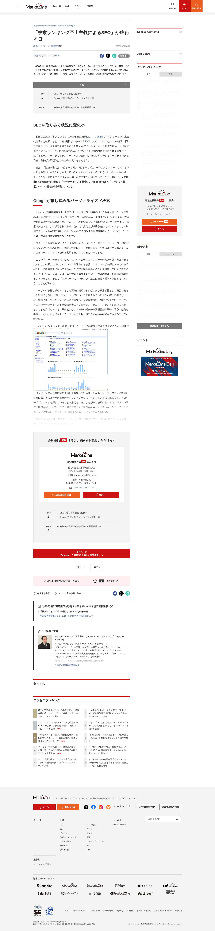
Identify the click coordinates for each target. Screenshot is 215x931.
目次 (103, 84)
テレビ (89, 846)
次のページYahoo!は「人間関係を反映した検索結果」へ (81, 553)
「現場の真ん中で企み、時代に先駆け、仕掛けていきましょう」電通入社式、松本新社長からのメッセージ (58, 738)
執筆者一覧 (64, 850)
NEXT (97, 567)
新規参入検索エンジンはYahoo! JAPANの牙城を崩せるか (66, 616)
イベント (78, 6)
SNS (89, 850)
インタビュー (92, 825)
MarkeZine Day (120, 825)
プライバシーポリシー (163, 911)
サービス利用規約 (144, 911)
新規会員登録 (61, 494)
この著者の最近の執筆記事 (67, 665)
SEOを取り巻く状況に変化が (67, 94)
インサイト (64, 833)
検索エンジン (40, 56)
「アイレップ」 (90, 141)
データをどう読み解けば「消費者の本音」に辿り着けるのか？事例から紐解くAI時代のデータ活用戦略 (58, 750)
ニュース (57, 6)
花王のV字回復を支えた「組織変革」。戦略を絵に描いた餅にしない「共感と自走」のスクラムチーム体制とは (58, 713)
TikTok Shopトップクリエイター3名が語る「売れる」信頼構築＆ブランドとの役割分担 (108, 738)
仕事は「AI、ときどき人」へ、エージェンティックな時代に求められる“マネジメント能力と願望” (109, 725)
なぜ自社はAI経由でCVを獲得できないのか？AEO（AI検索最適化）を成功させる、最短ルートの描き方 (108, 750)
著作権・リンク (79, 911)
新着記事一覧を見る (159, 326)
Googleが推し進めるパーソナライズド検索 (74, 98)
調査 (88, 837)
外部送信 (178, 911)
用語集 (90, 6)
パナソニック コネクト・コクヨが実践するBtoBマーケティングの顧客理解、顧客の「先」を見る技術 (58, 725)
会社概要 (130, 911)
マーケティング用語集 (42, 864)
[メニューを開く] (18, 6)
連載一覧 (63, 846)
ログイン (100, 494)
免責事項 (120, 911)
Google (99, 136)
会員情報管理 (108, 911)
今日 (148, 74)
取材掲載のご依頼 (170, 807)
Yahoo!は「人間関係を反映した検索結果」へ (74, 107)
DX (61, 825)
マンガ (89, 829)
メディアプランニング (96, 841)
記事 (67, 6)
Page (42, 107)
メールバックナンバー (81, 487)
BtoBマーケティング (68, 837)
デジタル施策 (65, 841)
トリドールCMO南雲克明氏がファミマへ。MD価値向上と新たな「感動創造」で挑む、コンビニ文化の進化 (109, 762)
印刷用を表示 (41, 593)
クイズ (89, 833)
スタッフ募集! (94, 911)
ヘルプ (67, 911)
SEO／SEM (54, 56)
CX (61, 829)
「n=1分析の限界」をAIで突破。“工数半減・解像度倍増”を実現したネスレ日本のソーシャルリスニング (109, 713)
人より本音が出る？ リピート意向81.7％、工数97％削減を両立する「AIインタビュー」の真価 (58, 762)
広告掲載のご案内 (147, 807)
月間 (170, 74)
